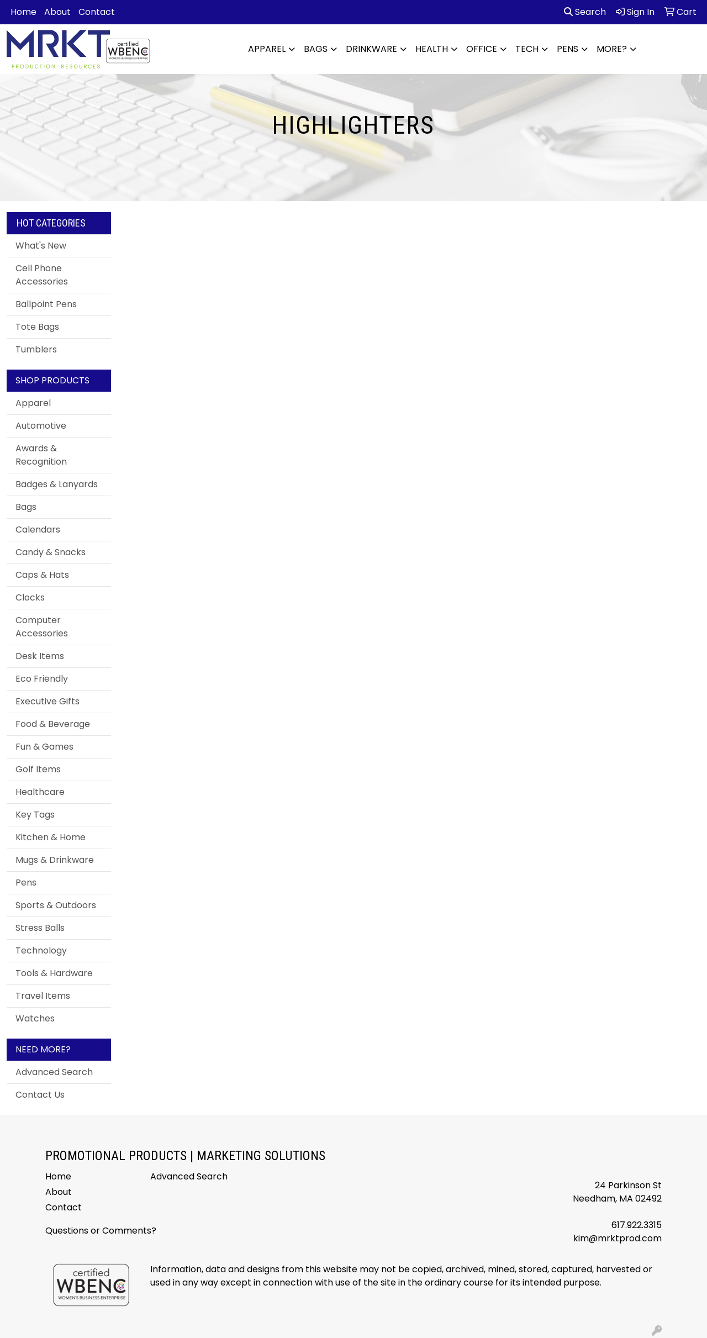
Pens (567, 49)
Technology (41, 950)
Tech (527, 49)
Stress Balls (40, 927)
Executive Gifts (47, 701)
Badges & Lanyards (56, 484)
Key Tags (35, 814)
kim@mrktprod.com (617, 1238)
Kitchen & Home (50, 837)
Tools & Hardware (54, 973)
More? (612, 49)
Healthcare (40, 792)
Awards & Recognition (41, 455)
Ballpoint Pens (46, 304)
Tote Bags (37, 326)
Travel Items (42, 995)
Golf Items (38, 769)
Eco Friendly (41, 678)
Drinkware (371, 49)
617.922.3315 (636, 1225)
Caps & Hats (42, 574)
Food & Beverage (52, 724)
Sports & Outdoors (55, 905)
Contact (96, 12)
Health (431, 49)
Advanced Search (54, 1072)
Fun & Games (44, 746)
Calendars (37, 529)
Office (481, 49)
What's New (40, 245)
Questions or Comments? (100, 1230)
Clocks (30, 597)
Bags (316, 49)
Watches (35, 1018)
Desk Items (39, 656)
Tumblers (36, 349)
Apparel (267, 49)
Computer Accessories (41, 627)
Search (585, 12)
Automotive (40, 425)
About (57, 12)
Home (23, 12)
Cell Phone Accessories (41, 275)
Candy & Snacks (50, 552)
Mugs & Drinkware (54, 860)
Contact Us (40, 1094)
